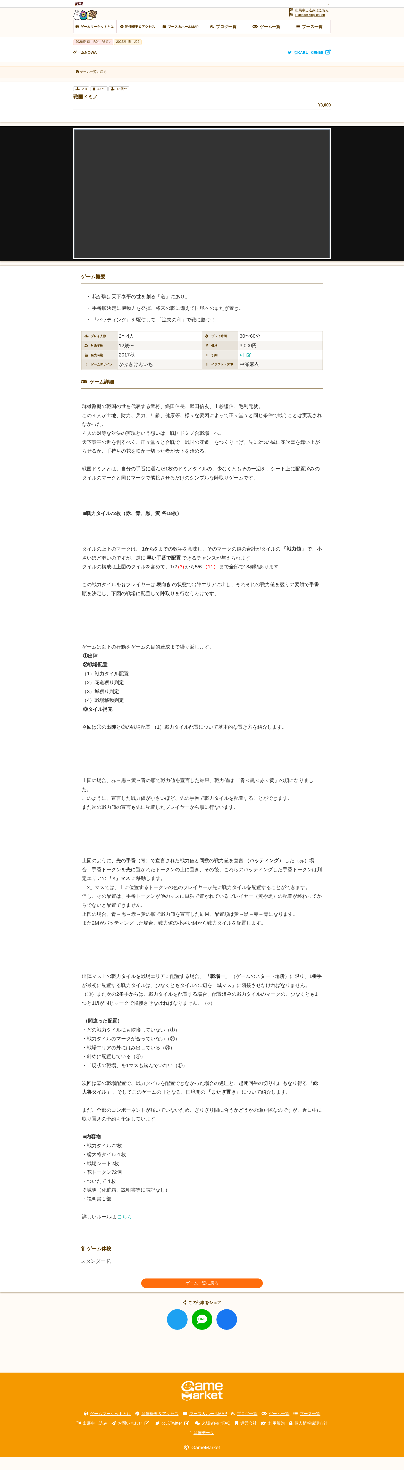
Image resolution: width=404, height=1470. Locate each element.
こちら (124, 1230)
